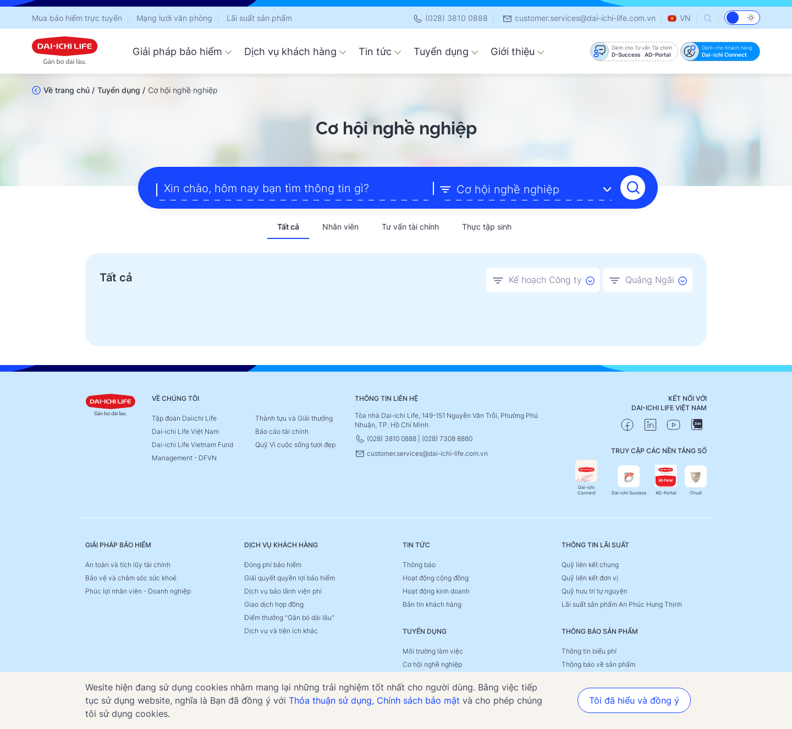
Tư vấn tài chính (410, 225)
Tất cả (288, 225)
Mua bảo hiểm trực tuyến (77, 18)
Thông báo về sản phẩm (598, 663)
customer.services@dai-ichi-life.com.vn (579, 18)
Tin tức (380, 51)
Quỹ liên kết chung (590, 563)
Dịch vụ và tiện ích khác (281, 629)
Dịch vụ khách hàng (295, 51)
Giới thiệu (517, 51)
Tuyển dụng (446, 51)
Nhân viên (340, 225)
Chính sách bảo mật (418, 700)
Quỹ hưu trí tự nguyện (595, 589)
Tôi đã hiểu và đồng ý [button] (634, 700)
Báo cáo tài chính (282, 430)
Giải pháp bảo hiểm (182, 51)
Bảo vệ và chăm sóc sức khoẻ (131, 576)
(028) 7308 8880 (447, 437)
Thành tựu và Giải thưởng (294, 416)
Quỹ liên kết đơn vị (590, 576)
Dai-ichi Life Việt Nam (185, 430)
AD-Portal (666, 479)
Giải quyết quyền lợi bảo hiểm (289, 576)
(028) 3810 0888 (450, 18)
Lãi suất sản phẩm (259, 18)
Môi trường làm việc (433, 649)
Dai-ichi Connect (586, 476)
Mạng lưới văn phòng (174, 18)
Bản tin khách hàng (432, 603)
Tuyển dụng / (121, 90)
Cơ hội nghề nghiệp (432, 663)
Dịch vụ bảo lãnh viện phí (283, 589)
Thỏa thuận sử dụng (330, 700)
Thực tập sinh (487, 225)
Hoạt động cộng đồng (436, 576)
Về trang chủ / (69, 90)
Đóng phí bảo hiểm (272, 563)
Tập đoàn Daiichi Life (184, 416)
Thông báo (419, 563)
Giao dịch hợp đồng (274, 603)
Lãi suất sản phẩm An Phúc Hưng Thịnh (622, 603)
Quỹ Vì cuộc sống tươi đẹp (295, 443)
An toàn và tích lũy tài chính (127, 563)
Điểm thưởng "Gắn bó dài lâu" (289, 616)
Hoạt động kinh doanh (436, 589)
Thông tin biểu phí (589, 649)
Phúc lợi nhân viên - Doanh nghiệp (138, 589)
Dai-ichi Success (629, 479)
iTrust (696, 479)
